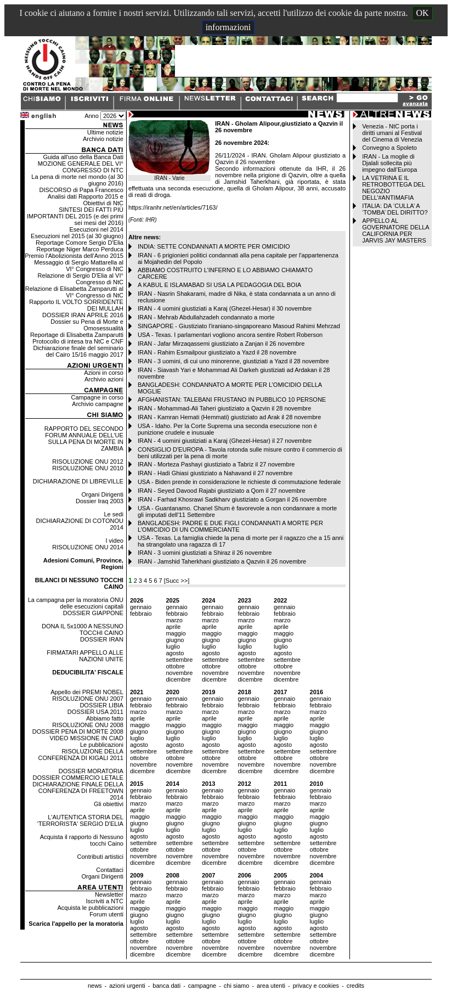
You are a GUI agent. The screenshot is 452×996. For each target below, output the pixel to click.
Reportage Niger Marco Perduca (80, 249)
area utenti (271, 985)
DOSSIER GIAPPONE (93, 613)
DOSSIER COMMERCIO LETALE (77, 777)
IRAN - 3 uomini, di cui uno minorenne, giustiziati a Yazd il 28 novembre (233, 361)
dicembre (178, 679)
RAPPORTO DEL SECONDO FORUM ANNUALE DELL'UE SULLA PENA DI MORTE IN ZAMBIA (83, 438)
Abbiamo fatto (104, 718)
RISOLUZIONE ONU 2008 (87, 725)
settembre (179, 659)
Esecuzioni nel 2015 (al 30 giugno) (77, 236)
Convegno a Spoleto (389, 147)
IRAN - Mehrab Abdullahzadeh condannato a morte (206, 317)
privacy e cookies (316, 985)
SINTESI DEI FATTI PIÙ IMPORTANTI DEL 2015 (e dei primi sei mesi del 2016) (75, 216)
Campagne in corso (97, 397)
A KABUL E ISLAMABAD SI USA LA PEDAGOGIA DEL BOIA (219, 285)
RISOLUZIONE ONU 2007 (87, 698)
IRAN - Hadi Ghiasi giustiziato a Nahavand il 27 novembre (215, 473)
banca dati (166, 985)
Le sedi (113, 514)
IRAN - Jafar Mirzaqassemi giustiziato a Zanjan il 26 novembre (221, 343)
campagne (202, 985)
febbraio (141, 613)
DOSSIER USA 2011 (95, 711)
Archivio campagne (97, 404)
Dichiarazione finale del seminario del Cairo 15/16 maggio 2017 (78, 351)
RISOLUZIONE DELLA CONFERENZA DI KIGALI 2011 (80, 754)
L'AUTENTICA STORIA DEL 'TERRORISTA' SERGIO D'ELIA (80, 820)
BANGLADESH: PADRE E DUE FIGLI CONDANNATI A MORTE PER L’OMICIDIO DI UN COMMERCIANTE (230, 526)
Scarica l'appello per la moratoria (76, 923)
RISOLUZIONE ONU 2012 (87, 461)
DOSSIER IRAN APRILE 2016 (82, 315)
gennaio (140, 607)
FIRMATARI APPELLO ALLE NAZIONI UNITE (85, 655)
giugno (175, 640)
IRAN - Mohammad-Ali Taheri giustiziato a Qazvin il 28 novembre (224, 408)
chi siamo (236, 985)
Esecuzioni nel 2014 (96, 229)
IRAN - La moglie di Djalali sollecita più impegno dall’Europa (389, 163)
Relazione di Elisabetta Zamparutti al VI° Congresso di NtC (74, 292)
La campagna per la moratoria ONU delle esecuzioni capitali (75, 603)
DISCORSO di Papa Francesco (81, 190)
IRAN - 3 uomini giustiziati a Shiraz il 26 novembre (205, 552)
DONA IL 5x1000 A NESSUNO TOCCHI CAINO (82, 629)
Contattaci (109, 869)
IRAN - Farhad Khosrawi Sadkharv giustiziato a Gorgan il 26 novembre (232, 499)
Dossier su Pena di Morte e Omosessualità (86, 324)
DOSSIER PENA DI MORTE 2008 (77, 731)
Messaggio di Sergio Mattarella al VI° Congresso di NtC (78, 265)
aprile (173, 626)
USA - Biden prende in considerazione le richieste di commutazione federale (239, 482)
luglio (173, 646)
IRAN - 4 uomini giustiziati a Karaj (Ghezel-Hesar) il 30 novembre (225, 308)
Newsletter (109, 894)
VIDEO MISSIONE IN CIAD (86, 738)
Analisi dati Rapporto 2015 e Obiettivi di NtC (85, 199)
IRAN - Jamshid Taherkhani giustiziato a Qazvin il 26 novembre (222, 561)
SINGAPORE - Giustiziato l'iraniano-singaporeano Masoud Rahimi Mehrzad (239, 326)
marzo (174, 620)
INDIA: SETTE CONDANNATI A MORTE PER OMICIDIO (214, 246)
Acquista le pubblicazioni (90, 907)
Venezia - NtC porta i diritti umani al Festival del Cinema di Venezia (392, 133)
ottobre (175, 666)
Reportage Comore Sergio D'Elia (79, 242)
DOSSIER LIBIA (101, 705)
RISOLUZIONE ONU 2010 (87, 468)
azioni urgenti (127, 985)
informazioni (228, 27)
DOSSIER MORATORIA (91, 771)
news (95, 985)
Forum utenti (106, 914)
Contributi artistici (100, 856)
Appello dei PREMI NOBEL (86, 692)
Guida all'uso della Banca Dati (83, 157)
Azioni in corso (103, 372)
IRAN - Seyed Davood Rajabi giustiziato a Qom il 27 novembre (222, 490)
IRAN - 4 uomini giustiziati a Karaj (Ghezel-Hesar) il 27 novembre (225, 440)
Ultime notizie (105, 132)
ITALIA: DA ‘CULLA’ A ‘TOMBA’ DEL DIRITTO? (395, 209)
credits (355, 985)
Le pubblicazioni (101, 744)
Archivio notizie (103, 139)
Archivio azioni (103, 379)
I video (114, 540)
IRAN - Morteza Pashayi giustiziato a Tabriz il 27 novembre (216, 464)
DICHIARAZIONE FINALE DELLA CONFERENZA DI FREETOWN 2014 (77, 791)
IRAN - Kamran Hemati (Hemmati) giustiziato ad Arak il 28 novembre (229, 417)
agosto (175, 653)
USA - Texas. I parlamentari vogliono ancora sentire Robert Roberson (230, 334)
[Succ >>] (176, 580)
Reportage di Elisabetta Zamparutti (76, 334)
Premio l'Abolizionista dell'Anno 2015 (74, 255)
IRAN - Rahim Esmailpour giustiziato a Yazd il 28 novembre (217, 352)
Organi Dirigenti (102, 494)
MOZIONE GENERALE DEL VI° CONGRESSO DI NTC (80, 166)
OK (422, 13)
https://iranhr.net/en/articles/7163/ (173, 207)
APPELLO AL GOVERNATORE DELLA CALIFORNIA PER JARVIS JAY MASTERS (395, 230)
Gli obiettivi (108, 804)
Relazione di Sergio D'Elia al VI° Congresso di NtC (80, 278)
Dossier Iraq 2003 (99, 501)
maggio (175, 633)
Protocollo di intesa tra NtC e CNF (77, 341)
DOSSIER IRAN (101, 639)
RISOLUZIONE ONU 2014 (87, 547)
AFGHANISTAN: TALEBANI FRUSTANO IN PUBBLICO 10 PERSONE (232, 399)
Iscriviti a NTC (104, 901)
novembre (179, 672)
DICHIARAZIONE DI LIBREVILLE (78, 481)
